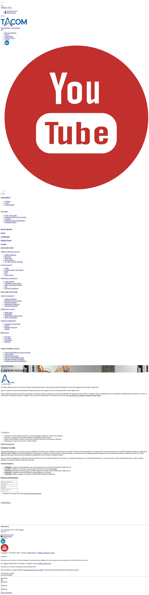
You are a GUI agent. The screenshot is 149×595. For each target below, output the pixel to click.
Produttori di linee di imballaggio (15, 220)
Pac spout (7, 336)
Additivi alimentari (10, 255)
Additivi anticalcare (11, 299)
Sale (6, 287)
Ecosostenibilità (9, 205)
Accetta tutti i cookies (7, 574)
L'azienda (7, 201)
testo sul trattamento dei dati (32, 494)
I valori (7, 203)
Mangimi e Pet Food (11, 327)
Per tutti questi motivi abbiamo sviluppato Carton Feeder (83, 395)
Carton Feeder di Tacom (8, 451)
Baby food (8, 256)
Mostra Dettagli (6, 593)
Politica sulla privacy (44, 564)
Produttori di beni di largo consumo (15, 217)
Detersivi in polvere (11, 302)
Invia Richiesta (6, 503)
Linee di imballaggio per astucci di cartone (18, 352)
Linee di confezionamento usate (14, 357)
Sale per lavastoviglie (11, 306)
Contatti (7, 40)
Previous (4, 7)
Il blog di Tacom (10, 38)
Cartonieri (8, 219)
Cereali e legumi (6, 265)
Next (9, 7)
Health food (8, 258)
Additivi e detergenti (7, 296)
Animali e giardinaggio (8, 321)
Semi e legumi (9, 275)
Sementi (7, 329)
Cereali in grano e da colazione (14, 270)
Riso (6, 273)
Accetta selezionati (6, 575)
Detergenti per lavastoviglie (13, 301)
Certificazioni (9, 36)
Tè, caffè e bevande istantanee (14, 262)
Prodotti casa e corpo (8, 309)
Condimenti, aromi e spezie (13, 283)
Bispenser (8, 342)
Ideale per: (6, 432)
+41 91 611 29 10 (11, 11)
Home (7, 382)
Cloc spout (8, 338)
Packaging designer (10, 222)
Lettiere (7, 326)
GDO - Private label (11, 215)
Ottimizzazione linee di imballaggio (15, 361)
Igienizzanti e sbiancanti (12, 304)
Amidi (6, 268)
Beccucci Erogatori (10, 33)
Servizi (7, 34)
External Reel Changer (11, 356)
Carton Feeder (9, 354)
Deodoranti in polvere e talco (13, 316)
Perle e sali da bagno (11, 317)
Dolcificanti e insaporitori (9, 278)
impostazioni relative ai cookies (33, 570)
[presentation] (74, 498)
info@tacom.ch (10, 13)
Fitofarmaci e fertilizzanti (12, 324)
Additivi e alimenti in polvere (10, 252)
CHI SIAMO (5, 197)
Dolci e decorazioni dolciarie (13, 285)
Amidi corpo (8, 312)
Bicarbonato (8, 314)
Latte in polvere (9, 260)
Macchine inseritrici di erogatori (14, 359)
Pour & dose (8, 340)
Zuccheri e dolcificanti (11, 288)
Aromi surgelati (9, 281)
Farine (6, 271)
